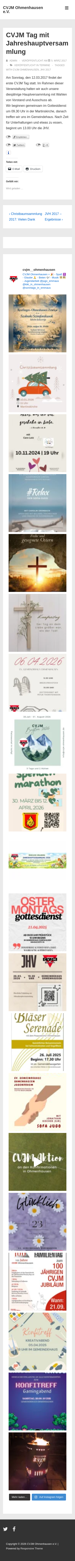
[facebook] (15, 1530)
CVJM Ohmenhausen (26, 69)
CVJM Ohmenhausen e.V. (23, 9)
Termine (44, 65)
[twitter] (6, 1530)
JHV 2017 (45, 69)
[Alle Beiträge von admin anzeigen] (12, 60)
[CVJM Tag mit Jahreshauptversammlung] (59, 60)
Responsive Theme (31, 1548)
